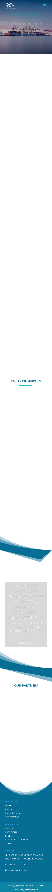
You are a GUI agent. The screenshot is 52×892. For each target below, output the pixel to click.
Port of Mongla (12, 816)
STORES (9, 836)
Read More (26, 642)
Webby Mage (31, 889)
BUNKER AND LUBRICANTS (18, 839)
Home (8, 805)
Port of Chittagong (13, 813)
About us (9, 809)
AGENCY (9, 828)
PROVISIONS (11, 832)
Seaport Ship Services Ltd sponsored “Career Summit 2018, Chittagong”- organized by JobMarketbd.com (26, 601)
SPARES (8, 843)
